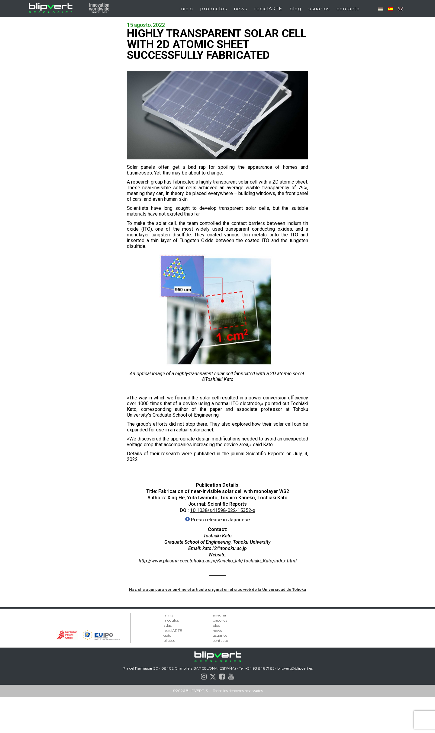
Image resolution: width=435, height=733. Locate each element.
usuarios (319, 8)
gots (167, 635)
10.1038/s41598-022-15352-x (222, 510)
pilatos (169, 640)
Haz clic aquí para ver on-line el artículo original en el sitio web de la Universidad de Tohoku (217, 589)
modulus (171, 620)
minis (168, 615)
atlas (167, 625)
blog (295, 8)
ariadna (219, 615)
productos (213, 8)
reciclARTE (268, 8)
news (240, 8)
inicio (186, 8)
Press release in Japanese (220, 520)
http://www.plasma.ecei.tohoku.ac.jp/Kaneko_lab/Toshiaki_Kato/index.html (218, 561)
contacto (348, 8)
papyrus (220, 620)
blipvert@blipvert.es (295, 668)
